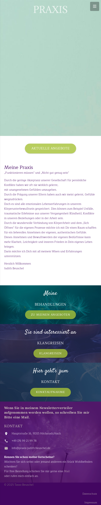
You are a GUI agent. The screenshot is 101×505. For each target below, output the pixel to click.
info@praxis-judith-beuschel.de (31, 448)
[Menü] (94, 6)
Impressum (90, 502)
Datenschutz (89, 494)
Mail (67, 471)
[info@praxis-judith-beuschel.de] (8, 448)
